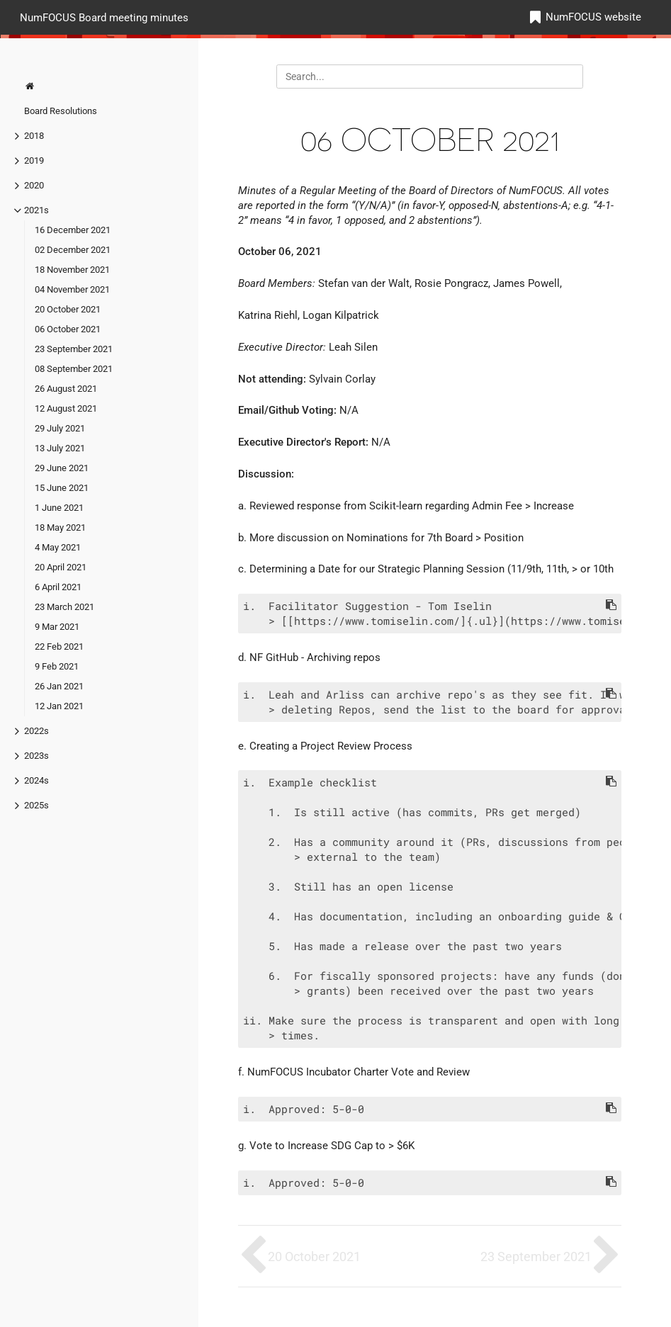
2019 (34, 160)
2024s (36, 780)
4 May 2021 (58, 547)
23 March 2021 (64, 607)
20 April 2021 (60, 567)
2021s (36, 210)
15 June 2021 (62, 487)
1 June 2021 (59, 507)
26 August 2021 (66, 388)
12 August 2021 (66, 408)
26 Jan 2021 (59, 686)
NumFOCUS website (593, 17)
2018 (34, 135)
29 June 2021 (62, 468)
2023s (36, 755)
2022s (36, 730)
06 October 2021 (68, 329)
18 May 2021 (60, 527)
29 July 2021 (60, 428)
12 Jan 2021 (59, 706)
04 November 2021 (72, 289)
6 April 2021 (58, 587)
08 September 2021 (74, 368)
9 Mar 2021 (57, 626)
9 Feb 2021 (57, 666)
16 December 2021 (73, 230)
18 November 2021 (72, 269)
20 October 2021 (68, 309)
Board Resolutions (60, 111)
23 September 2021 (74, 349)
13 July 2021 (60, 448)
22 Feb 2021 (59, 646)
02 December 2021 (73, 249)
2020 (34, 185)
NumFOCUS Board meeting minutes (104, 17)
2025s (36, 805)
